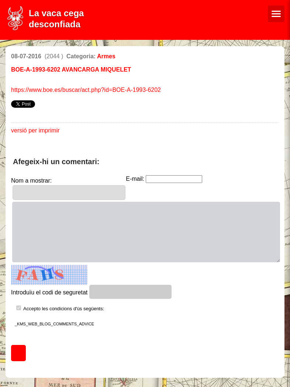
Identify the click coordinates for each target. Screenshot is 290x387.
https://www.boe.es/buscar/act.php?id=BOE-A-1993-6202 (86, 90)
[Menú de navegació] (276, 14)
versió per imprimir (35, 130)
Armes (106, 56)
